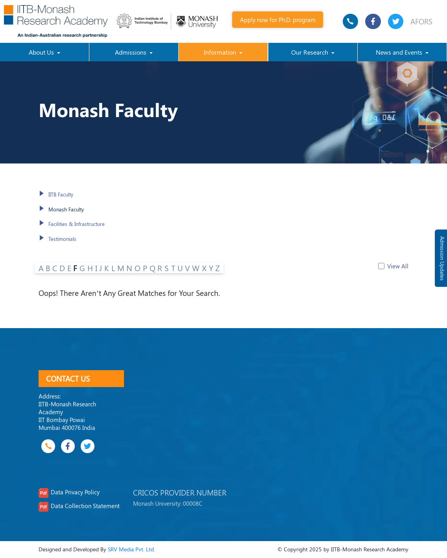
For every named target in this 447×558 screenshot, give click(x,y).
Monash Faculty (66, 209)
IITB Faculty (60, 194)
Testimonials (62, 238)
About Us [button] (42, 52)
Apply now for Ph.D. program (278, 19)
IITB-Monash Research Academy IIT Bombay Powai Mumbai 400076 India (67, 415)
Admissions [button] (131, 52)
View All (397, 266)
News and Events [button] (400, 52)
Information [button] (221, 52)
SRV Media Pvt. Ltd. (131, 549)
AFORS (421, 21)
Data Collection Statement (85, 506)
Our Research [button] (310, 52)
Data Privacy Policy (75, 492)
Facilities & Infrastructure (76, 223)
